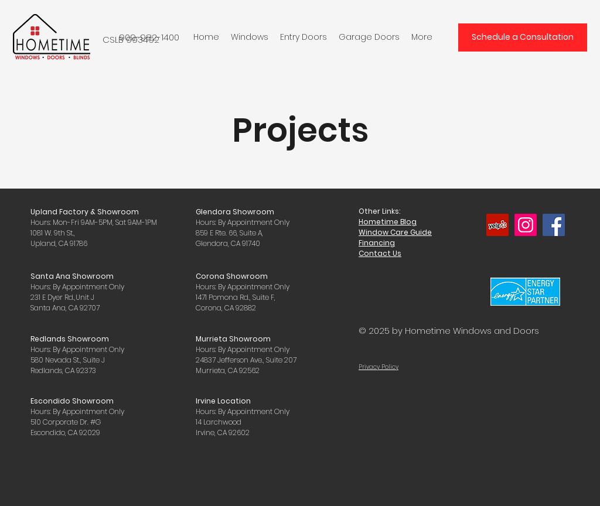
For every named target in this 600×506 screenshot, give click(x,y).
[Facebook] (554, 225)
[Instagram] (525, 225)
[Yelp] (497, 225)
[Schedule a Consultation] (522, 37)
